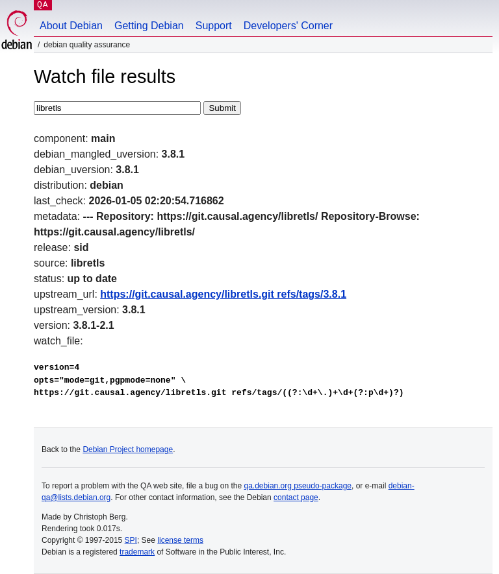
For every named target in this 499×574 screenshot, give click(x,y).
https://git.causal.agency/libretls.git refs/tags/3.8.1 (223, 294)
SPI (131, 540)
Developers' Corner (288, 25)
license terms (180, 540)
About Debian (71, 25)
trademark (137, 551)
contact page (296, 497)
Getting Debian (149, 25)
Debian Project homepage (128, 449)
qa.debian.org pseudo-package (298, 485)
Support (214, 25)
